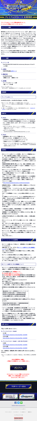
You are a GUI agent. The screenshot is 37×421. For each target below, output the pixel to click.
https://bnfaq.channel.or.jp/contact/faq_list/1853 (15, 344)
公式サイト (13, 71)
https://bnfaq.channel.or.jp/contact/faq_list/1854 (15, 348)
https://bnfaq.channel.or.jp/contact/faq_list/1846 (15, 338)
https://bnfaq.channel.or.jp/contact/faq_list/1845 (15, 334)
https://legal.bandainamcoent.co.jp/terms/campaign (16, 182)
